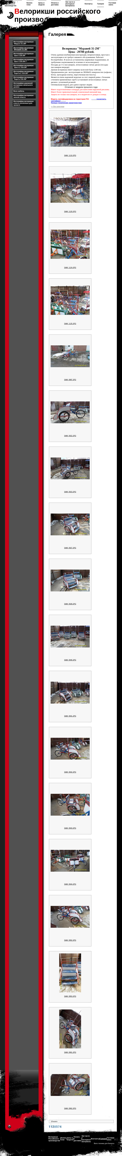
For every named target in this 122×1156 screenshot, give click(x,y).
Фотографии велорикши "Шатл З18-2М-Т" (23, 60)
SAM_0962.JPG (70, 1108)
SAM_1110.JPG (70, 155)
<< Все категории (57, 106)
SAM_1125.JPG (70, 324)
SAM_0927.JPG (70, 548)
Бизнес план (29, 4)
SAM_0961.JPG (70, 1052)
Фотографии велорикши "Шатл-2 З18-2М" (23, 66)
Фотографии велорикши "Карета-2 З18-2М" (23, 72)
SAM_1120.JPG (70, 211)
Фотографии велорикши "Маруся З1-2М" (23, 43)
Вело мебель (18, 91)
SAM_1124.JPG (70, 267)
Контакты (88, 4)
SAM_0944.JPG (70, 884)
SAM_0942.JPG (70, 772)
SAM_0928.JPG (70, 604)
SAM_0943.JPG (70, 828)
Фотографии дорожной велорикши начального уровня (23, 85)
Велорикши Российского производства (10, 4)
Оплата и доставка (55, 4)
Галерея (100, 4)
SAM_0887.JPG (70, 380)
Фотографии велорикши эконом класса (23, 96)
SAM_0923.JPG (70, 492)
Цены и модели (41, 4)
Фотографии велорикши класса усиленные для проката (23, 103)
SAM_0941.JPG (70, 716)
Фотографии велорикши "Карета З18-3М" (23, 78)
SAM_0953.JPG (70, 996)
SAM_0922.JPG (70, 436)
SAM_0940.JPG (70, 660)
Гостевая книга (112, 4)
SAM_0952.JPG (70, 940)
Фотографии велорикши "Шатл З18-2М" (23, 54)
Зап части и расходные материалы (70, 4)
